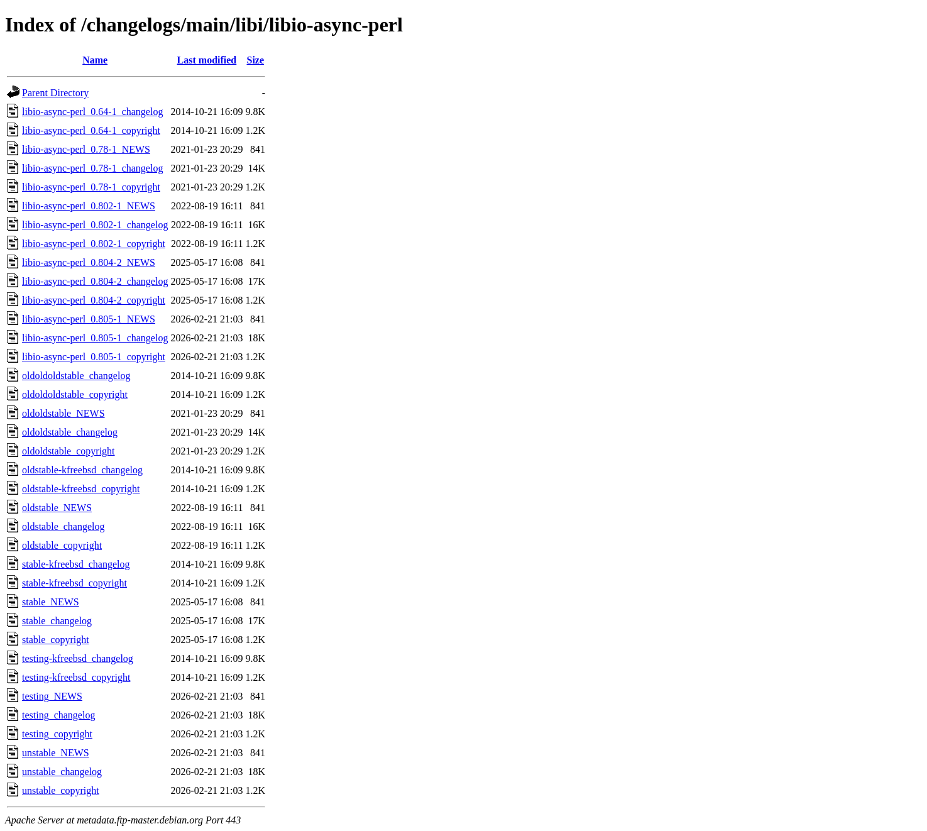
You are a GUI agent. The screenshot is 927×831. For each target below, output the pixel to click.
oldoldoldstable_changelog (76, 375)
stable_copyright (55, 639)
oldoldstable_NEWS (63, 413)
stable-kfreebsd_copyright (74, 583)
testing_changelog (58, 715)
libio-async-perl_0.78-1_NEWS (86, 149)
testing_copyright (57, 734)
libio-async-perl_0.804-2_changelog (95, 281)
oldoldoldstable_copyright (75, 394)
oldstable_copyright (62, 545)
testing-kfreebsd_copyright (76, 677)
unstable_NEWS (55, 752)
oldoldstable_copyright (68, 451)
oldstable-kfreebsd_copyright (81, 488)
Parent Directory (55, 92)
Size (255, 60)
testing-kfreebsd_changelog (77, 658)
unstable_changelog (62, 771)
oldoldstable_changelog (70, 432)
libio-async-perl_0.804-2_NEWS (88, 262)
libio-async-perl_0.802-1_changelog (95, 224)
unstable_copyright (60, 790)
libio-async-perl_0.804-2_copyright (93, 300)
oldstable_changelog (63, 526)
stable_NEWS (50, 602)
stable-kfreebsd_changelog (75, 564)
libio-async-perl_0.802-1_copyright (93, 243)
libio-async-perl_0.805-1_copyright (93, 356)
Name (94, 60)
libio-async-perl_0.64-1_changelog (92, 111)
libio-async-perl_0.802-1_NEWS (88, 206)
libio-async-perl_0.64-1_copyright (91, 130)
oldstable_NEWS (57, 507)
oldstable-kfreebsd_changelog (82, 470)
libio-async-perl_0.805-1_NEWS (88, 319)
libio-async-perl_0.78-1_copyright (91, 187)
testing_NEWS (52, 696)
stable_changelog (57, 620)
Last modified (207, 60)
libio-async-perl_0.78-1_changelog (92, 168)
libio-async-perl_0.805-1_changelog (95, 338)
